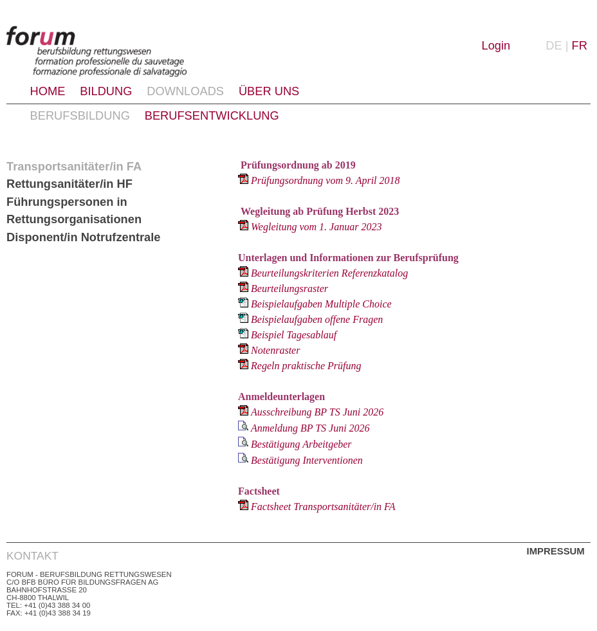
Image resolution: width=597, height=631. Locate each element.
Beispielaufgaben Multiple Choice (321, 303)
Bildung (106, 91)
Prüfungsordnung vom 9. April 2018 (325, 180)
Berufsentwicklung (212, 115)
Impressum (556, 550)
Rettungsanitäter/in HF (69, 183)
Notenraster (275, 350)
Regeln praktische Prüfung (306, 365)
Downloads (185, 91)
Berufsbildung (80, 115)
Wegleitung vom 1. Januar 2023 (316, 226)
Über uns (269, 91)
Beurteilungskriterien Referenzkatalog (329, 273)
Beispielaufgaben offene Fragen (317, 319)
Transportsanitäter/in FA (74, 166)
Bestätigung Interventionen (307, 460)
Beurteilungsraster (289, 288)
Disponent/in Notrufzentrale (83, 237)
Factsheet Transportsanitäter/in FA (323, 506)
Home (48, 91)
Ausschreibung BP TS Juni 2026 (317, 412)
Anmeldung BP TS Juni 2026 (310, 428)
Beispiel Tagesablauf (293, 334)
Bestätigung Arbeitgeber (301, 444)
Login (496, 45)
